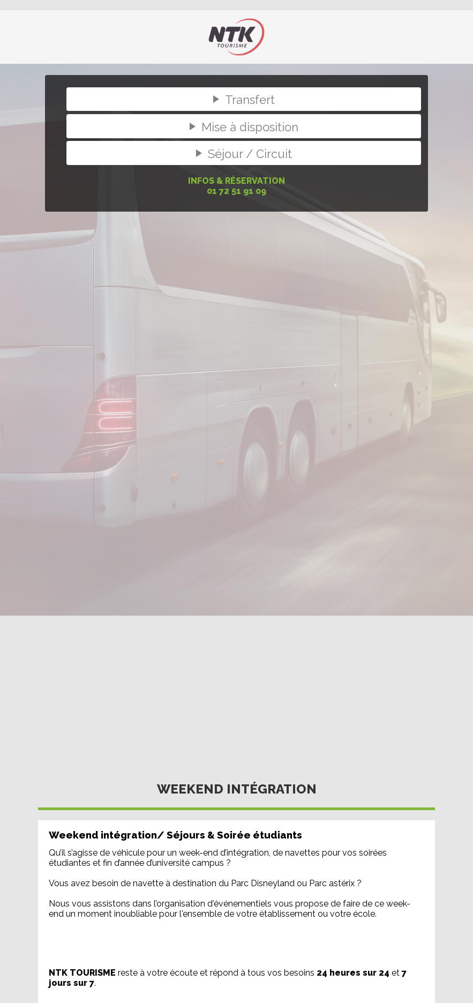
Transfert (242, 100)
